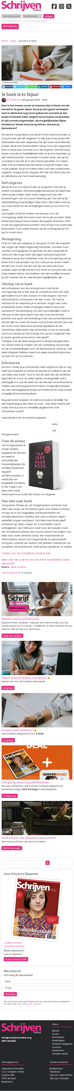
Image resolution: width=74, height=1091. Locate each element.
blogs (13, 40)
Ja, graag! (8, 740)
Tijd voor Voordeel (59, 1078)
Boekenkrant (56, 1068)
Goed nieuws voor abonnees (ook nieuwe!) (29, 837)
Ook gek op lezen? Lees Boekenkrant (25, 782)
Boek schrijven (18, 567)
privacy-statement (34, 1004)
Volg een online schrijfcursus (20, 618)
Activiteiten (58, 1037)
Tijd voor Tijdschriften (61, 1075)
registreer (13, 573)
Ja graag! (8, 688)
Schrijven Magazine (62, 1043)
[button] (10, 26)
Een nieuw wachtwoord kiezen (35, 21)
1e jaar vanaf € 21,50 (16, 959)
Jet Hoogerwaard (14, 99)
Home (5, 40)
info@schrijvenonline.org (16, 1037)
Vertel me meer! (12, 848)
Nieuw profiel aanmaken (11, 21)
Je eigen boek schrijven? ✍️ (19, 730)
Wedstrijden (58, 1040)
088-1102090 (9, 1041)
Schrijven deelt (60, 1053)
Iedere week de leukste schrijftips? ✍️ (26, 677)
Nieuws (55, 1030)
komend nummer (14, 946)
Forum (55, 1034)
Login (4, 573)
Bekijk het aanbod (12, 635)
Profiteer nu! (9, 795)
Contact (56, 1047)
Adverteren (58, 1050)
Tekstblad (55, 1071)
